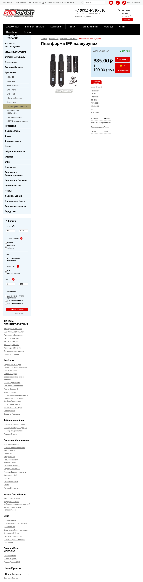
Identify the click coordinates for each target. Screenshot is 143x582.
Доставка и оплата (52, 2)
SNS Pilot (11, 94)
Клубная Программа (12, 401)
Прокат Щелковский (12, 382)
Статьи (6, 485)
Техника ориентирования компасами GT (14, 449)
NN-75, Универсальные (18, 121)
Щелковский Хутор (11, 533)
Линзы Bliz (8, 453)
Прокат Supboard (11, 389)
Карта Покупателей (12, 498)
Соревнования (10, 520)
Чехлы (8, 190)
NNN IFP (10, 77)
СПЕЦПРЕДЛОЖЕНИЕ (15, 51)
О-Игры (7, 478)
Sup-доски (10, 211)
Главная (7, 2)
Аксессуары (11, 62)
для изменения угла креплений (14, 297)
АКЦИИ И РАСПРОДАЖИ (12, 45)
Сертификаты (9, 411)
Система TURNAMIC (12, 465)
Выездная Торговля (12, 414)
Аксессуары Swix (10, 475)
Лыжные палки (13, 141)
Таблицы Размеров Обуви (14, 424)
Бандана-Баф (9, 456)
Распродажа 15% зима (13, 328)
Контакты (70, 2)
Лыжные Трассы (10, 559)
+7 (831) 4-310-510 (90, 10)
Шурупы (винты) (14, 98)
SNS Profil (11, 89)
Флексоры (11, 102)
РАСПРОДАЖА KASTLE (13, 338)
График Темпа (9, 527)
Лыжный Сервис (13, 195)
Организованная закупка (14, 351)
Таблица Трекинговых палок (15, 472)
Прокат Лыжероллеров (13, 386)
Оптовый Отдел (10, 373)
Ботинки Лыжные (14, 67)
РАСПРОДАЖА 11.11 (12, 341)
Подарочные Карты (15, 201)
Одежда (9, 156)
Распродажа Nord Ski (12, 348)
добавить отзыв (95, 92)
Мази (8, 146)
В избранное (123, 68)
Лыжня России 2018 (12, 562)
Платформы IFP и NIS (17, 106)
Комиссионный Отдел (13, 407)
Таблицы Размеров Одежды (15, 427)
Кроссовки (10, 125)
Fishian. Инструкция (12, 488)
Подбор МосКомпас (12, 469)
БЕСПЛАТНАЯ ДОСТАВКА (14, 332)
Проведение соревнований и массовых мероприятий (16, 396)
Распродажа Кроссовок (13, 335)
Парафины (10, 167)
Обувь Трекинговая (15, 151)
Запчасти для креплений (13, 111)
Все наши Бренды (11, 578)
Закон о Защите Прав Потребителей (12, 508)
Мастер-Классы (10, 392)
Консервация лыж (11, 444)
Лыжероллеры (12, 131)
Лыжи (8, 136)
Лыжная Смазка (10, 434)
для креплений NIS (14, 304)
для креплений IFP (14, 301)
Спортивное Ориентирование (14, 174)
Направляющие (14, 117)
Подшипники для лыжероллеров (11, 461)
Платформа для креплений (12, 259)
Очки (7, 161)
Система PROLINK (11, 481)
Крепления (10, 72)
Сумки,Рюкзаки (13, 185)
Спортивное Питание (16, 180)
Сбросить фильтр (17, 313)
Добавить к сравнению (96, 82)
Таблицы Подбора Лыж (13, 431)
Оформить (127, 19)
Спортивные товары (15, 206)
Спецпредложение (11, 354)
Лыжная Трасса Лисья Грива (15, 523)
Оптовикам (34, 2)
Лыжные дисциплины (13, 536)
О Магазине (20, 2)
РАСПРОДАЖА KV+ (11, 344)
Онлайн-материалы (15, 56)
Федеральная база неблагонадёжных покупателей (17, 502)
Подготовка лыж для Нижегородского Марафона (15, 366)
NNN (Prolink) (13, 85)
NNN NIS (11, 81)
